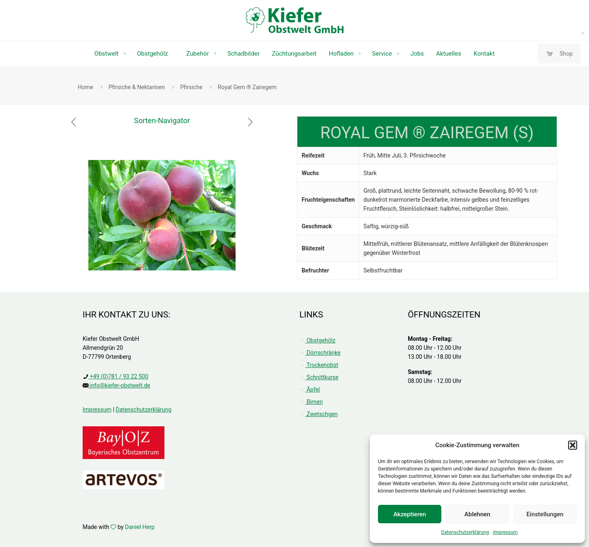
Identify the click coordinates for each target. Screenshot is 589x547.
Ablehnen (477, 514)
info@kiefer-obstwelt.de (119, 385)
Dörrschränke (320, 352)
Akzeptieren (409, 514)
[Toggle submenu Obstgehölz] (583, 33)
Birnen (311, 401)
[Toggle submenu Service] (398, 54)
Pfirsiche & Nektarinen (136, 87)
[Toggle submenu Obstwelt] (125, 54)
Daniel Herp (140, 527)
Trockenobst (318, 365)
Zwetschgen (318, 414)
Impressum (505, 532)
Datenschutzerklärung (465, 532)
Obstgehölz (317, 340)
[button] (573, 445)
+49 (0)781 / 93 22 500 (118, 376)
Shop (559, 53)
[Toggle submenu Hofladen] (359, 54)
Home (85, 87)
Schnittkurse (318, 377)
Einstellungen (545, 514)
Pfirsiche (191, 87)
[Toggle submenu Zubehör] (215, 54)
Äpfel (309, 389)
